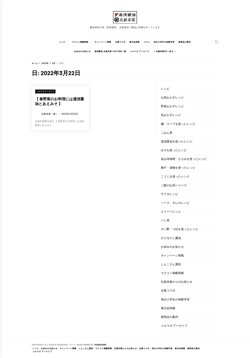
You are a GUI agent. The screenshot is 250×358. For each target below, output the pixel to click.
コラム (147, 42)
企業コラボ (120, 42)
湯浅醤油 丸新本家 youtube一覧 (110, 51)
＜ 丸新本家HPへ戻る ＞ (164, 51)
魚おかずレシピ (171, 115)
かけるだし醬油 (171, 238)
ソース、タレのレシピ (175, 202)
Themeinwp (100, 345)
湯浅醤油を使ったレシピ (176, 141)
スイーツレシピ (171, 211)
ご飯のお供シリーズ (174, 185)
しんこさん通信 (171, 264)
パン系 (165, 220)
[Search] (216, 41)
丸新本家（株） (49, 113)
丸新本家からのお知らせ (176, 281)
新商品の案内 (184, 42)
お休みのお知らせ (82, 51)
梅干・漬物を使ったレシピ (178, 167)
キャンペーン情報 (103, 42)
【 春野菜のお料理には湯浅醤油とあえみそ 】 (59, 101)
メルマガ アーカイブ (139, 51)
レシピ (62, 42)
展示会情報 (134, 42)
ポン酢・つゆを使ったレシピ (179, 229)
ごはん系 (166, 132)
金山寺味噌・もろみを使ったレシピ (184, 159)
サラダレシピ (169, 194)
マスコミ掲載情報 (80, 42)
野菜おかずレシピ (172, 106)
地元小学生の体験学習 (164, 42)
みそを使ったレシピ (174, 150)
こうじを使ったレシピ (175, 176)
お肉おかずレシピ (172, 97)
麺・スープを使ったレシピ (178, 124)
